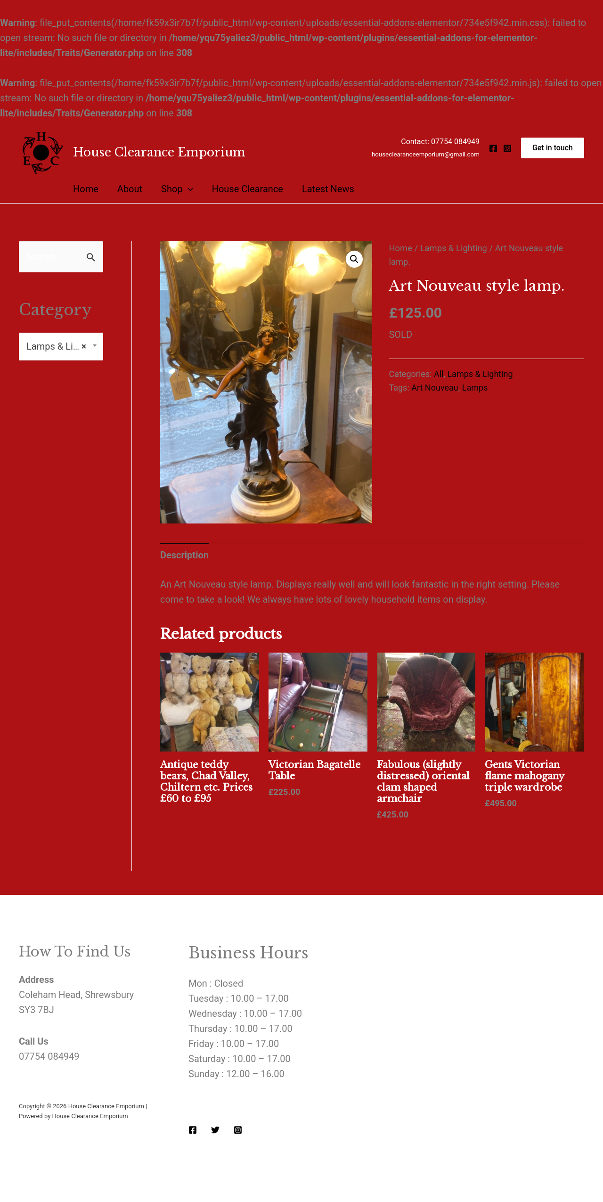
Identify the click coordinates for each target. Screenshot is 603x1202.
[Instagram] (507, 148)
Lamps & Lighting (453, 248)
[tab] (184, 555)
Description (184, 555)
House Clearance (247, 189)
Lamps (475, 387)
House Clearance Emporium (159, 152)
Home (85, 189)
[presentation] (188, 189)
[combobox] (61, 346)
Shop (177, 189)
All (439, 374)
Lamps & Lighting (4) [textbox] (61, 346)
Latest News (328, 189)
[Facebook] (493, 148)
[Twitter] (215, 1130)
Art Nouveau (434, 387)
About (129, 189)
